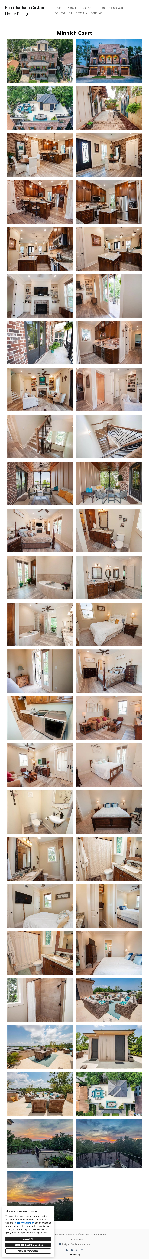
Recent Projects (112, 7)
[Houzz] (67, 1250)
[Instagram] (82, 1250)
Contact (97, 13)
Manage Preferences (28, 1251)
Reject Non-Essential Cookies (28, 1245)
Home (59, 7)
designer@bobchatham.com (76, 1244)
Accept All (28, 1239)
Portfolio (88, 7)
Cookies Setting (74, 1255)
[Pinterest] (77, 1250)
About (72, 7)
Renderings (63, 13)
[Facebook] (72, 1250)
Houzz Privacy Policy (24, 1222)
